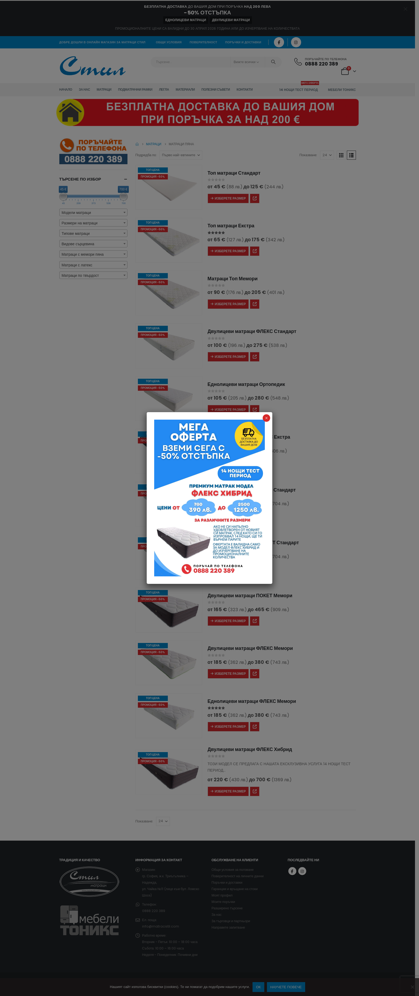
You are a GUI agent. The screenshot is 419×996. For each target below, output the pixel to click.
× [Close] (266, 418)
